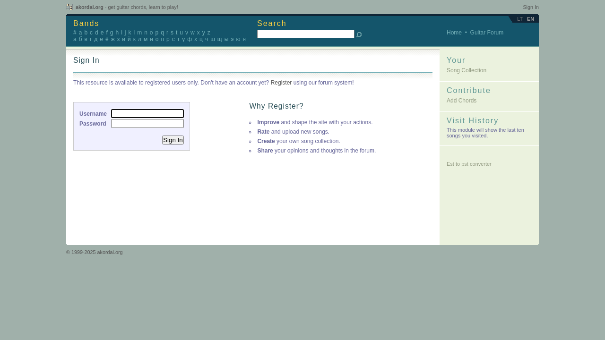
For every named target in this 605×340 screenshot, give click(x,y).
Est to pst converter (469, 164)
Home (454, 32)
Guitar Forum (487, 32)
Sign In (531, 7)
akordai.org (127, 7)
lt (520, 19)
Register (281, 82)
